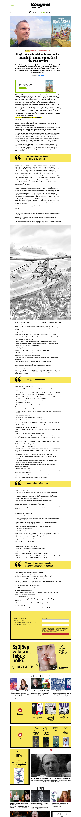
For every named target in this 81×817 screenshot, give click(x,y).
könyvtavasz (32, 50)
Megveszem (23, 88)
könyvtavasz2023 (36, 50)
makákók (45, 50)
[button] (10, 12)
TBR (34, 12)
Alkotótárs (37, 12)
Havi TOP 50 (43, 12)
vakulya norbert (41, 50)
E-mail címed (44, 618)
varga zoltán (49, 50)
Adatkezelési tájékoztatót (50, 630)
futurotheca (49, 12)
